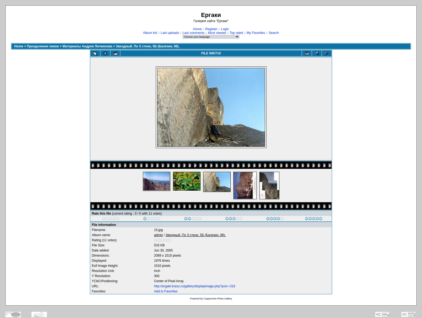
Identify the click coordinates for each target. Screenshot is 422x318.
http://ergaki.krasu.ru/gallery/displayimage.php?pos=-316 (194, 286)
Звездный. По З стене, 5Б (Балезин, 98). (148, 46)
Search (274, 33)
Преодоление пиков (43, 46)
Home (197, 29)
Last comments (193, 33)
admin (158, 235)
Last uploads (170, 33)
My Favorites (256, 33)
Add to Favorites (165, 291)
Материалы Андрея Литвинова (87, 46)
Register (211, 29)
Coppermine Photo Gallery (217, 298)
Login (225, 29)
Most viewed (217, 33)
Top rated (236, 33)
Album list (150, 33)
